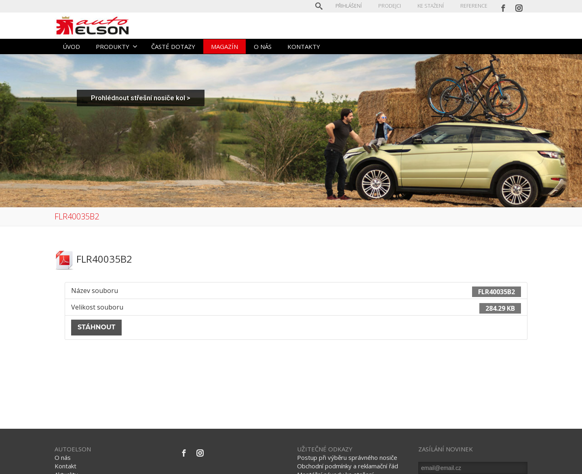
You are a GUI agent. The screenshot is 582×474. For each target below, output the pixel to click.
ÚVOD (71, 46)
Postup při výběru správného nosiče (347, 457)
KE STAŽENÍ (431, 5)
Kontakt (65, 466)
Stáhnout (96, 327)
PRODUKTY (116, 46)
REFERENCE (473, 5)
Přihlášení (349, 5)
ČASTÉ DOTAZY (173, 46)
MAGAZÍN (224, 46)
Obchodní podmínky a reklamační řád (347, 466)
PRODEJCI (390, 5)
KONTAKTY (303, 46)
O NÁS (263, 46)
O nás (63, 457)
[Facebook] (503, 6)
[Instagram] (519, 6)
